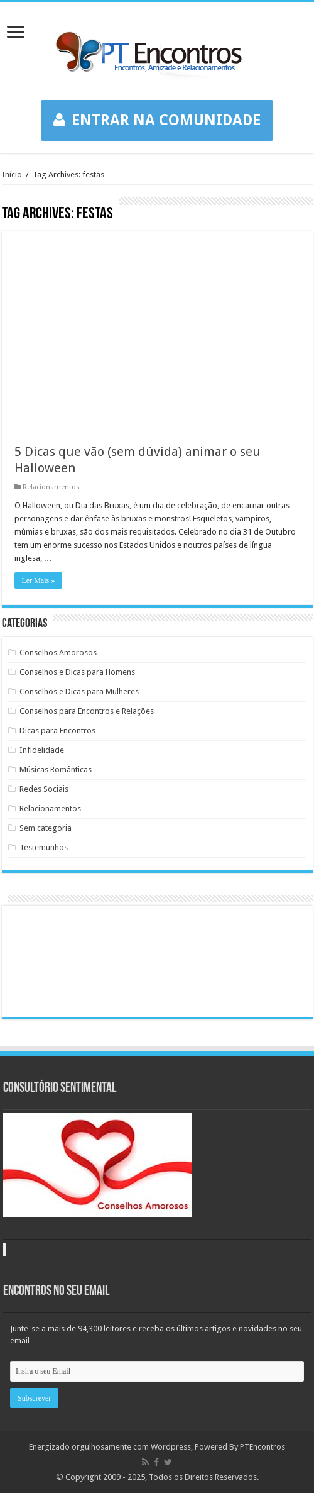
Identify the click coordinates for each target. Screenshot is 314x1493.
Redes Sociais (43, 789)
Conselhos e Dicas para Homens (77, 672)
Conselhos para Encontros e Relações (86, 711)
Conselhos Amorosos (58, 652)
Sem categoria (45, 828)
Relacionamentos (51, 487)
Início (12, 174)
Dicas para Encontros (57, 730)
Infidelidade (41, 750)
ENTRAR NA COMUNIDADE (157, 120)
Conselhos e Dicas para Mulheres (79, 691)
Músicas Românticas (55, 769)
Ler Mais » (38, 580)
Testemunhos (43, 847)
